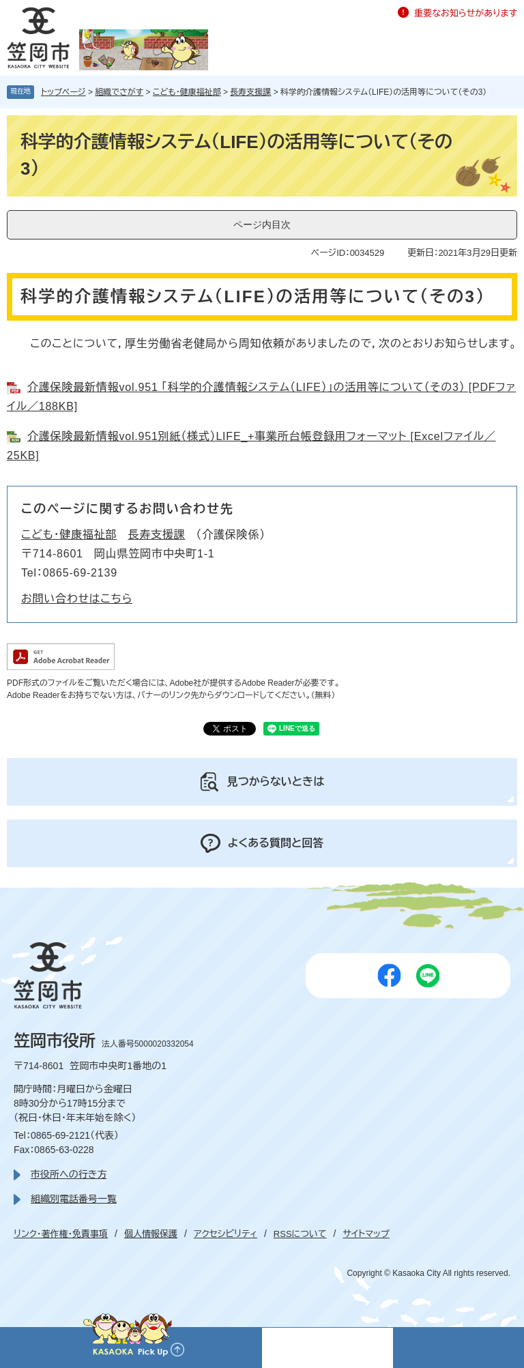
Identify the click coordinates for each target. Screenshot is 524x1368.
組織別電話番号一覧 (74, 1198)
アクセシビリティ (225, 1234)
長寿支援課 (250, 92)
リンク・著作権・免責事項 (61, 1234)
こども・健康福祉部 (187, 92)
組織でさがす (119, 92)
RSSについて (300, 1234)
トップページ (63, 92)
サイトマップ (366, 1234)
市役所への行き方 (68, 1174)
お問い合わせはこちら (76, 599)
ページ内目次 (262, 224)
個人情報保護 (150, 1234)
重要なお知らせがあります (465, 13)
